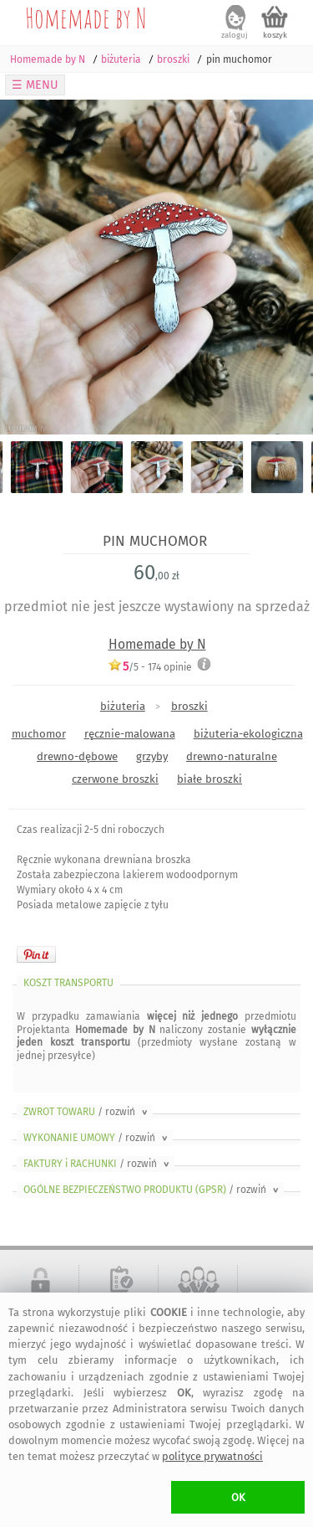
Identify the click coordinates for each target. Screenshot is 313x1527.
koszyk (275, 35)
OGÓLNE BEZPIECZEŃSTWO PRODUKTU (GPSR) (152, 1189)
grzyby (152, 756)
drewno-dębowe (77, 756)
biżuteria (122, 706)
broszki (189, 706)
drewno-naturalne (231, 756)
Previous (27, 267)
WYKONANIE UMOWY (96, 1138)
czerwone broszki (115, 779)
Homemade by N (86, 17)
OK (238, 1497)
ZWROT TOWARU (86, 1112)
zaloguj (234, 35)
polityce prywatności (212, 1456)
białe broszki (209, 779)
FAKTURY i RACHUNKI (97, 1164)
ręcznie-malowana (129, 734)
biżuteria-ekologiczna (248, 734)
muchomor (39, 734)
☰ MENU (35, 85)
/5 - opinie (150, 667)
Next (286, 267)
